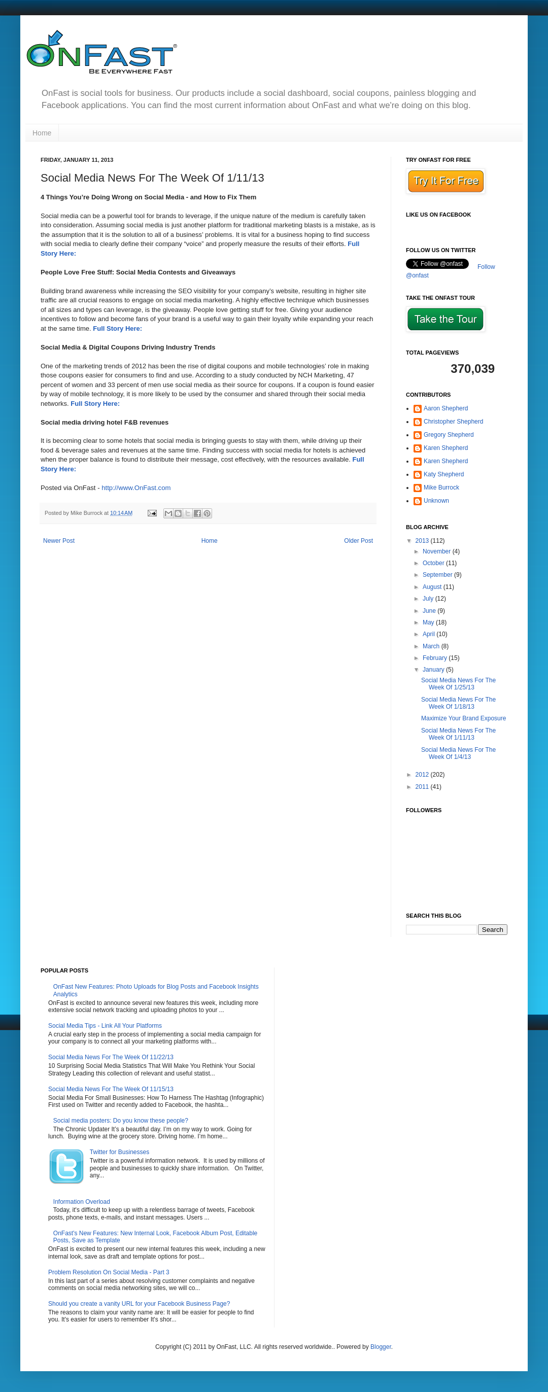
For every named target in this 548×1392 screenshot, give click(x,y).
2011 (423, 786)
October (434, 563)
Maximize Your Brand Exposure (463, 718)
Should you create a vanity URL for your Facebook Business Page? (139, 1303)
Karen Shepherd (446, 447)
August (433, 586)
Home (41, 133)
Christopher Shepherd (453, 421)
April (429, 634)
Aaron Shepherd (446, 408)
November (438, 551)
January (434, 669)
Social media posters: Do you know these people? (120, 1120)
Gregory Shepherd (449, 434)
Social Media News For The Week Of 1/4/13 (458, 753)
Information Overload (81, 1201)
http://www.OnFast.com (135, 488)
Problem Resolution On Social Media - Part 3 (108, 1272)
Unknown (436, 500)
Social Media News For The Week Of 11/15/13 (111, 1089)
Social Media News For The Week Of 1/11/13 (458, 734)
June (430, 610)
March (432, 646)
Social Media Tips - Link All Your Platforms (105, 1025)
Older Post (358, 540)
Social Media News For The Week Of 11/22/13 (111, 1057)
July (429, 598)
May (429, 622)
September (438, 574)
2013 (423, 540)
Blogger (380, 1346)
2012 (423, 774)
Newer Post (59, 540)
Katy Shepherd (444, 474)
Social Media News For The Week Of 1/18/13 (458, 703)
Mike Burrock (441, 487)
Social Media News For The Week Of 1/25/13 (458, 684)
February (436, 658)
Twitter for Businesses (119, 1152)
